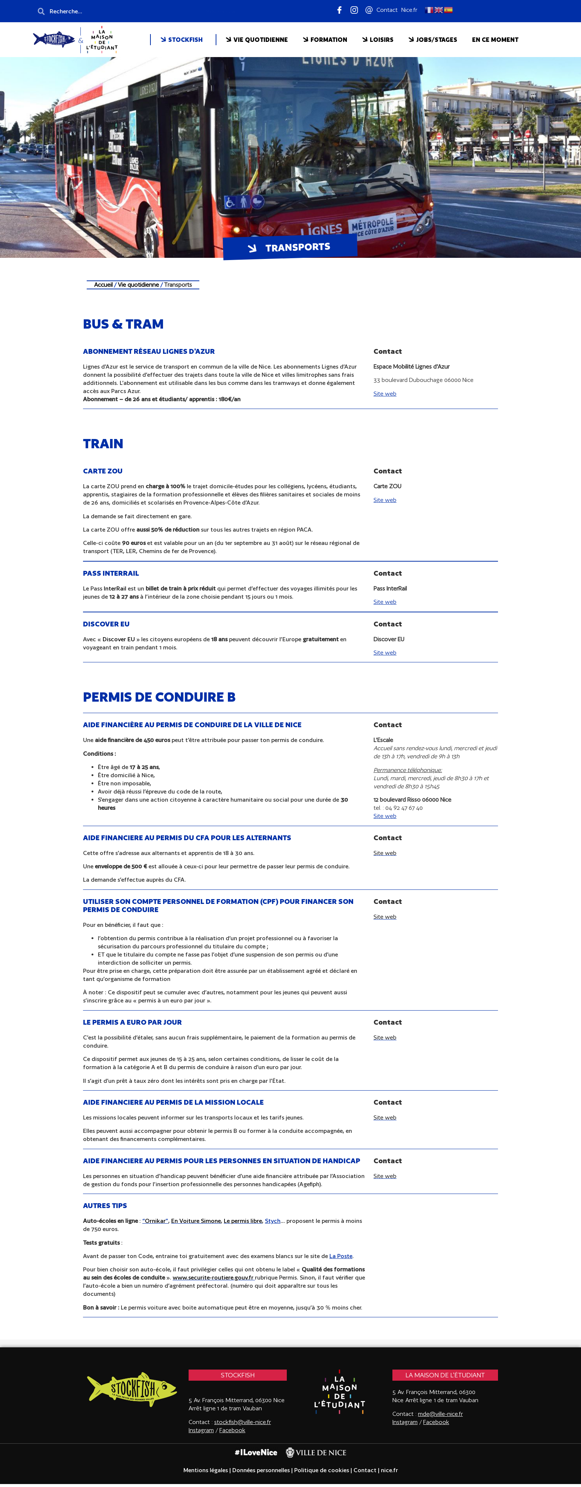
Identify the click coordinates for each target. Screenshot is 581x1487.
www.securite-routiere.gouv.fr (213, 1280)
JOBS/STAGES (432, 39)
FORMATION (325, 39)
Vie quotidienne (138, 287)
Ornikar (155, 1223)
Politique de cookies (321, 1473)
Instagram (405, 1424)
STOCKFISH (181, 39)
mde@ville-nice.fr (440, 1416)
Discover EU (119, 641)
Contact (364, 1473)
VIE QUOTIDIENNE (257, 39)
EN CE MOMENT (495, 39)
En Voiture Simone (196, 1223)
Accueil (104, 287)
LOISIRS (378, 39)
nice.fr (388, 1473)
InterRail (115, 591)
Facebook (232, 1432)
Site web (385, 855)
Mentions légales (205, 1473)
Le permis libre (243, 1223)
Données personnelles (261, 1473)
